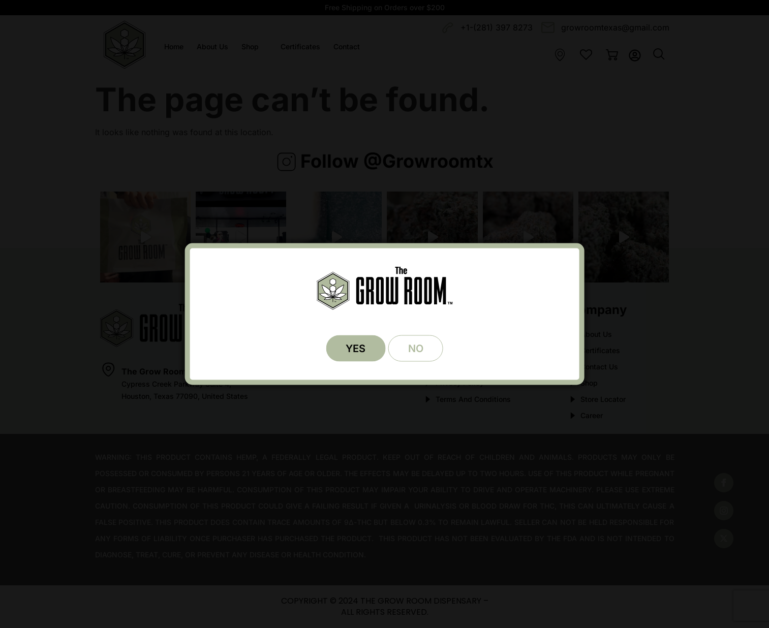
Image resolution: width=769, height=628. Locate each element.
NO (417, 348)
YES (353, 348)
